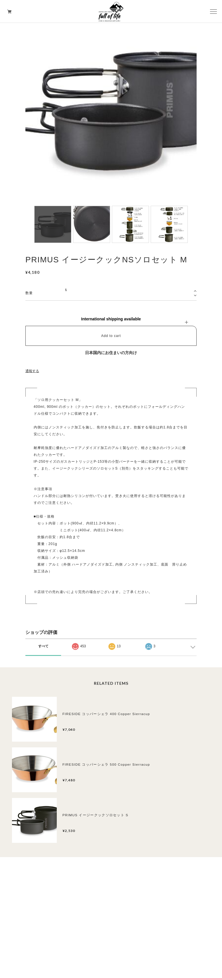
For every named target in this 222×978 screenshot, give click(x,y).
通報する (32, 371)
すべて (43, 646)
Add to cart (111, 336)
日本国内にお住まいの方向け (111, 352)
